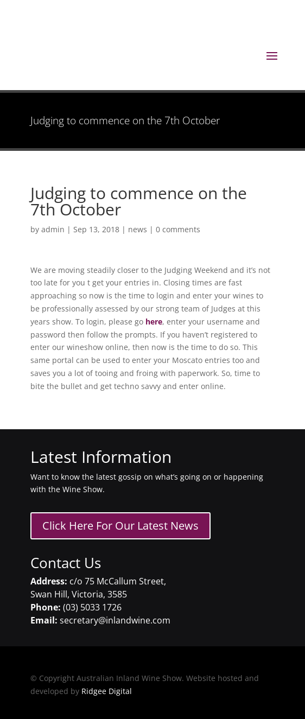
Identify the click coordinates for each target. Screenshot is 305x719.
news (137, 229)
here (153, 321)
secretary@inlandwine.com (115, 620)
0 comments (178, 229)
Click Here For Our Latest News (120, 525)
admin (53, 229)
